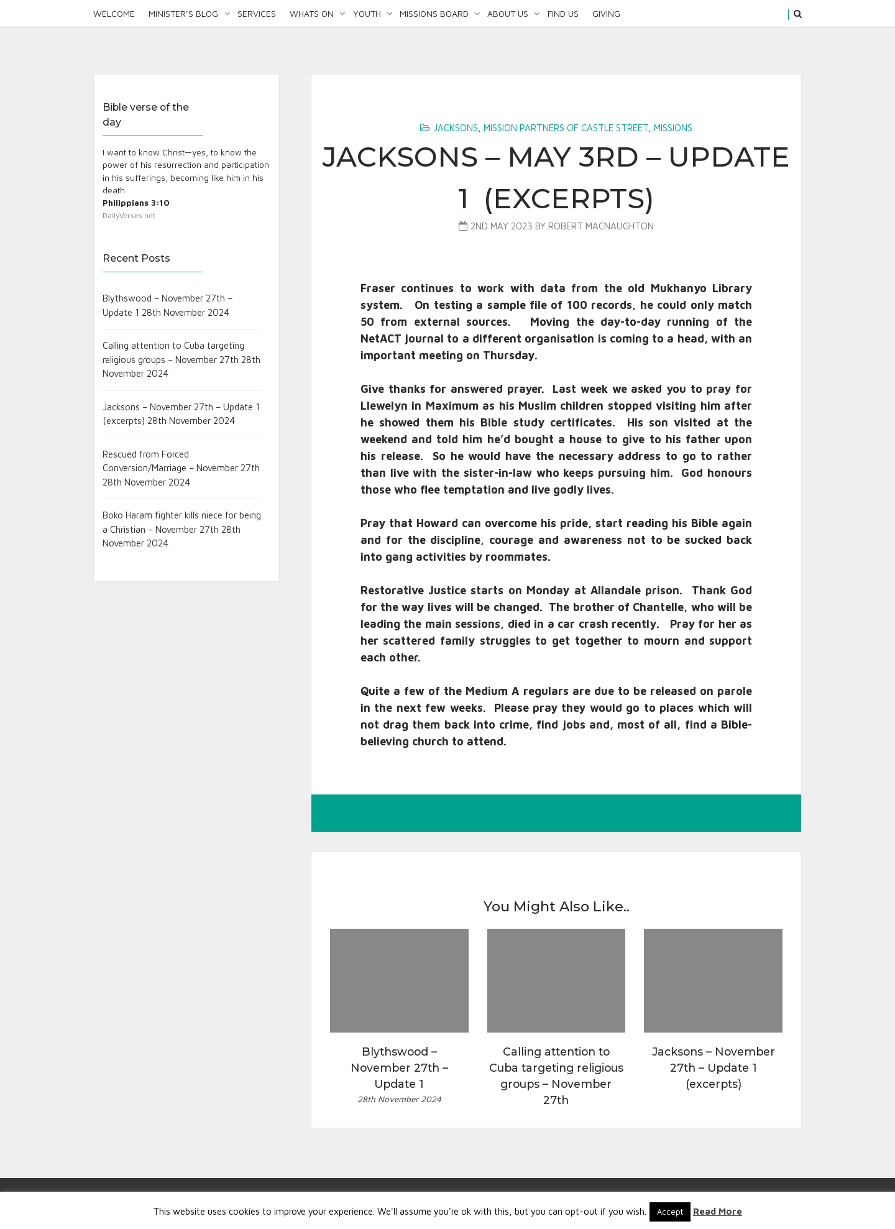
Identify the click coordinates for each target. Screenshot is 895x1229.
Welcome (114, 13)
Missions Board (434, 13)
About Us (507, 13)
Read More (717, 1211)
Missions (673, 127)
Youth (367, 13)
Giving (606, 13)
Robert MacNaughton (601, 226)
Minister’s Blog (183, 13)
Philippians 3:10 (136, 203)
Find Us (563, 13)
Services (256, 13)
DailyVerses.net (129, 215)
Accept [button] (670, 1212)
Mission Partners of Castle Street (566, 127)
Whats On (312, 13)
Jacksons (455, 127)
